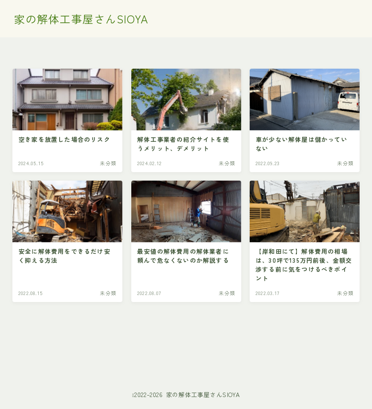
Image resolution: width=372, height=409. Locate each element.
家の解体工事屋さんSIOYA (81, 19)
